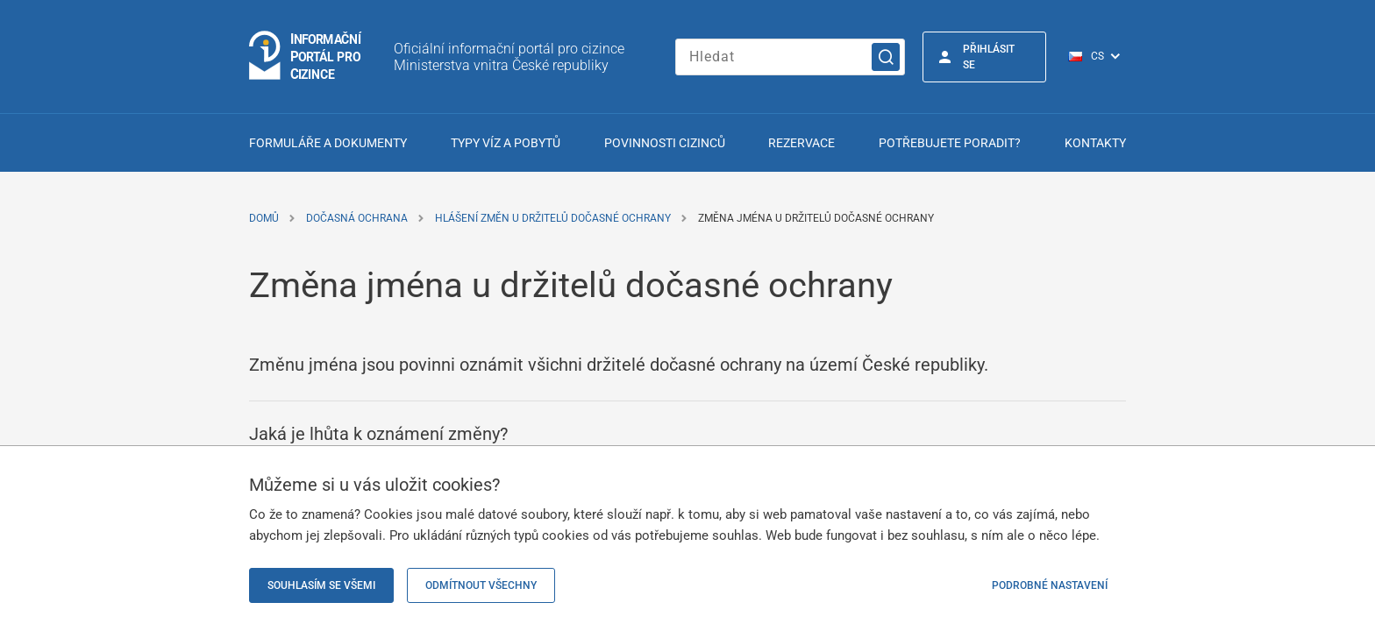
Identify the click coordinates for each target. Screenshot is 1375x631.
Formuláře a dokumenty (328, 143)
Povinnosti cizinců (664, 143)
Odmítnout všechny (481, 585)
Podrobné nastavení (1050, 585)
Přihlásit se (989, 57)
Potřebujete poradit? (950, 143)
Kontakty (1095, 143)
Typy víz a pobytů (505, 143)
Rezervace (801, 143)
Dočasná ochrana (357, 218)
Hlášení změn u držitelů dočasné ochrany (553, 218)
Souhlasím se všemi (321, 585)
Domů (264, 218)
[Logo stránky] (306, 56)
